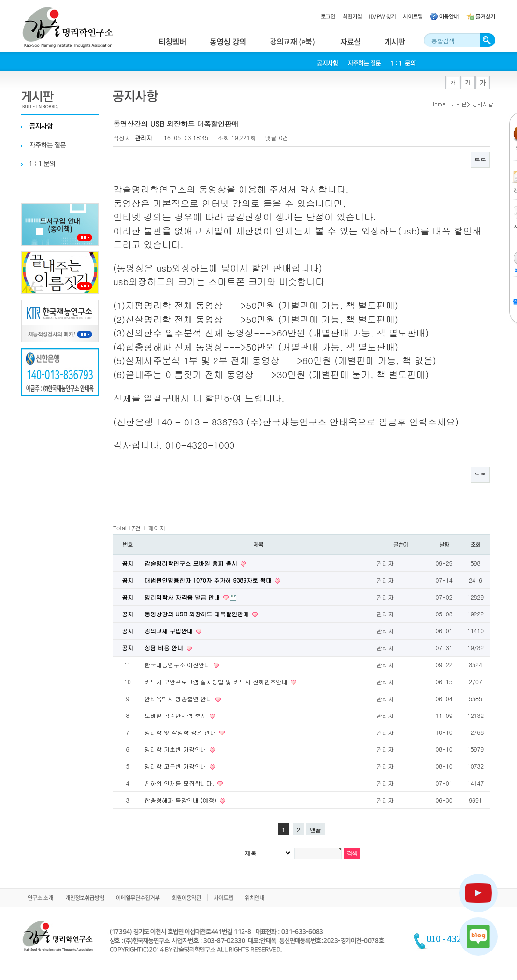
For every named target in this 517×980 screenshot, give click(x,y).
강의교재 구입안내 (169, 631)
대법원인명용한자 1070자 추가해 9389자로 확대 (208, 580)
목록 (480, 160)
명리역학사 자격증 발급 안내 (183, 597)
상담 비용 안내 (164, 648)
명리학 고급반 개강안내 (176, 766)
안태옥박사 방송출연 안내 (179, 698)
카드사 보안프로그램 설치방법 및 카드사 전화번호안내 (216, 681)
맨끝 (315, 829)
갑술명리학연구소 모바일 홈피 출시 (191, 563)
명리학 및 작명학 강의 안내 (181, 732)
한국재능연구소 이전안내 (178, 664)
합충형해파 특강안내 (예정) (181, 800)
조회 (476, 544)
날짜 (444, 544)
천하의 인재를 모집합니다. (180, 783)
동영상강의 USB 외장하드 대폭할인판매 (197, 614)
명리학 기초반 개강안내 (176, 749)
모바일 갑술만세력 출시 (176, 715)
